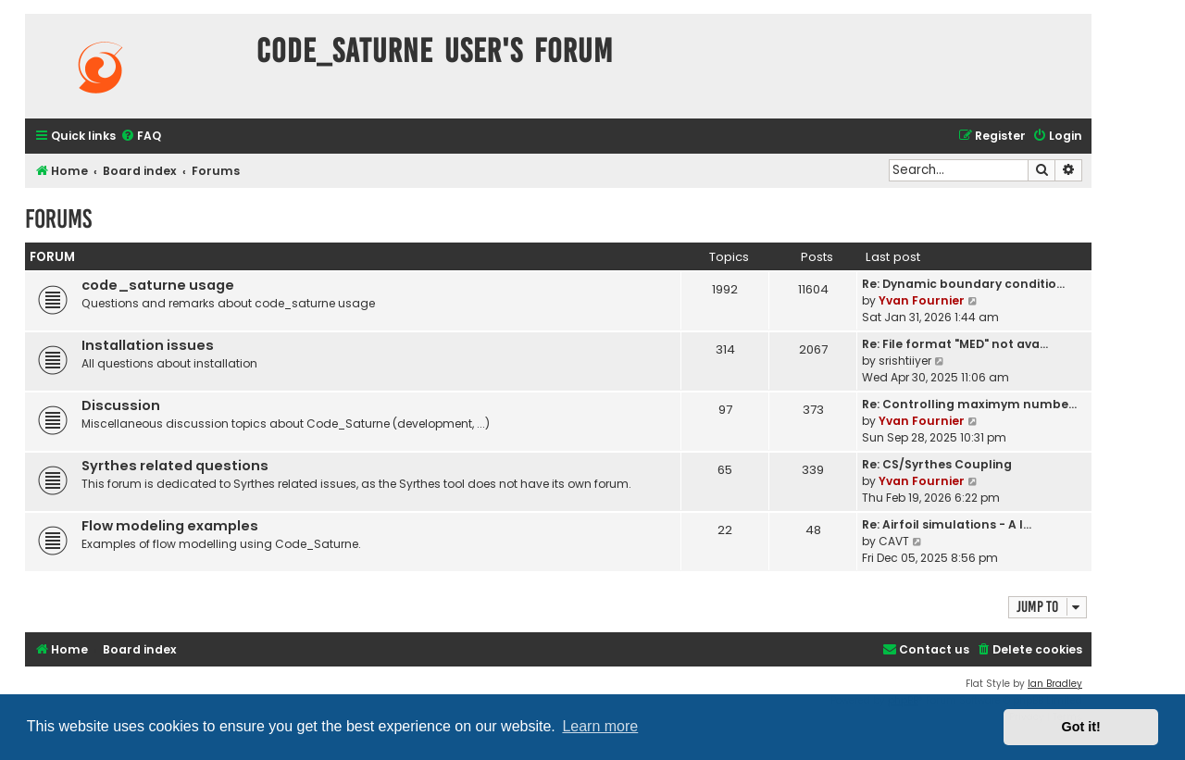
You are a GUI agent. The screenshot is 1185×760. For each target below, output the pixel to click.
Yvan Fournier (922, 300)
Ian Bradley (1055, 684)
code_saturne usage (157, 285)
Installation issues (147, 345)
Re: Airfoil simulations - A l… (946, 524)
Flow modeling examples (169, 526)
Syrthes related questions (174, 465)
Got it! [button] (1081, 726)
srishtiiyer (905, 360)
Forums (58, 219)
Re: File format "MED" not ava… (955, 344)
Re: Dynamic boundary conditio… (963, 284)
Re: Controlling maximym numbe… (969, 404)
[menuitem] (140, 136)
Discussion (120, 405)
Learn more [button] (600, 726)
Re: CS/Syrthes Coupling (937, 464)
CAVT (894, 541)
